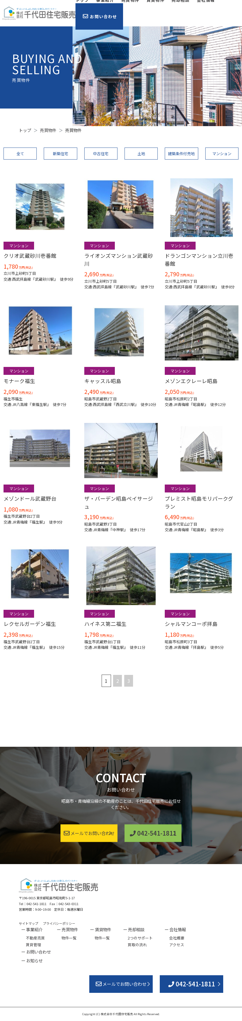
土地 (141, 153)
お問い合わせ (100, 16)
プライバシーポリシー (59, 923)
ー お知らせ (32, 960)
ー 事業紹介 (32, 929)
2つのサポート (140, 938)
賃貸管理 (33, 944)
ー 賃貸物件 (100, 929)
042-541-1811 (153, 833)
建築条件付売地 (181, 153)
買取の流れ (137, 944)
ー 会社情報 (175, 929)
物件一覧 (69, 938)
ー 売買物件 (67, 929)
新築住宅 (60, 153)
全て (20, 153)
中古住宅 (100, 153)
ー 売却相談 (133, 929)
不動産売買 (35, 938)
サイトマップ (28, 923)
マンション (221, 153)
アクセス (176, 944)
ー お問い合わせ (36, 952)
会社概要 (176, 938)
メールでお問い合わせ (89, 833)
